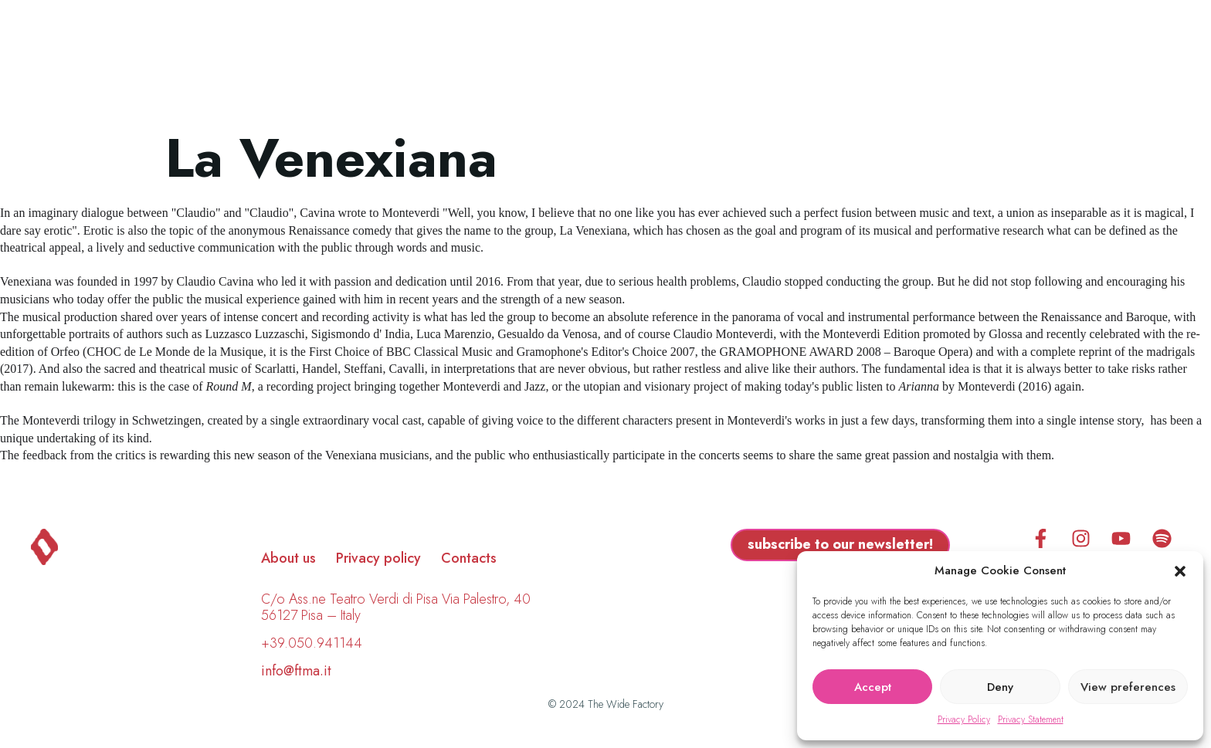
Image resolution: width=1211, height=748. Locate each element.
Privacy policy (378, 558)
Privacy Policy (964, 719)
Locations (406, 59)
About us (288, 558)
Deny (1000, 687)
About (626, 59)
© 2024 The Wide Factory (605, 704)
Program (300, 59)
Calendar (718, 59)
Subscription (896, 59)
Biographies (524, 59)
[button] (1180, 571)
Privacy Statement (1030, 719)
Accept (872, 687)
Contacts (469, 558)
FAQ (801, 59)
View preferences (1127, 687)
